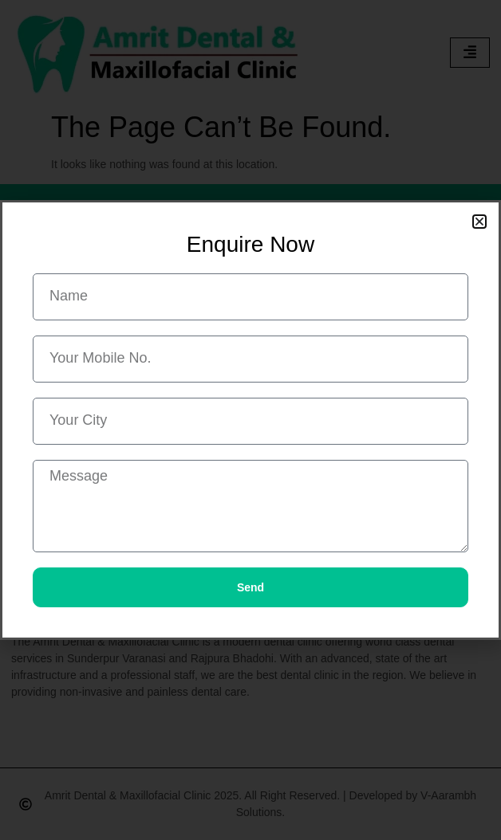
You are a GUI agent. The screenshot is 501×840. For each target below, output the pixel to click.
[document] (250, 420)
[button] (479, 221)
